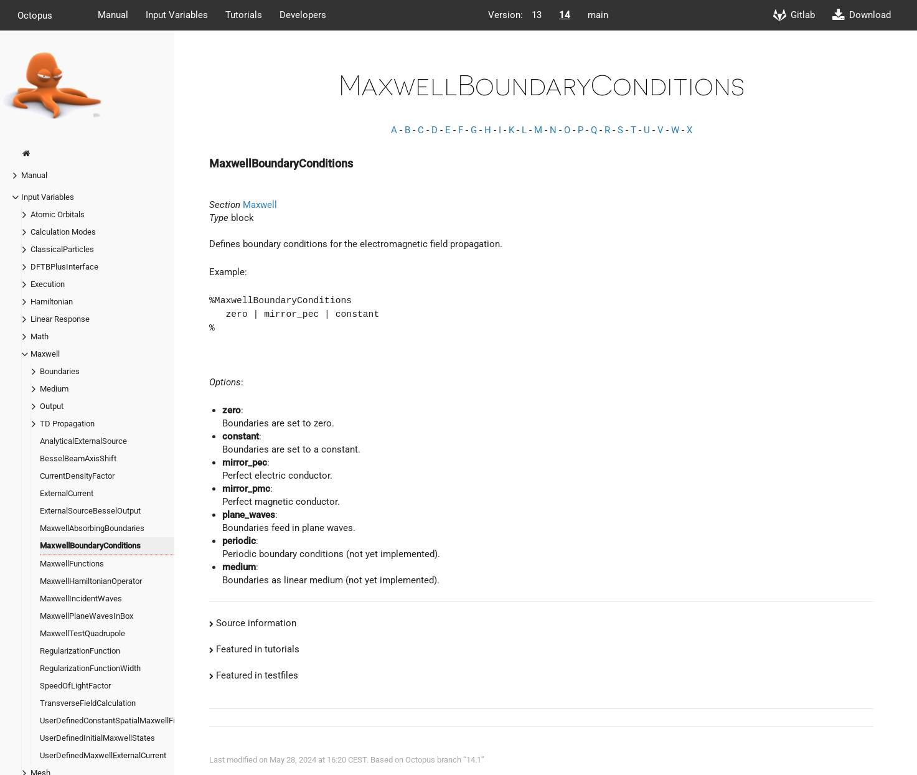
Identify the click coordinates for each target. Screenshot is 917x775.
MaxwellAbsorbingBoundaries (92, 528)
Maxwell (45, 354)
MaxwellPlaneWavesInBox (86, 616)
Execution (48, 284)
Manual (113, 15)
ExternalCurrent (66, 493)
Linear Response (60, 319)
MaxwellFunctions (72, 563)
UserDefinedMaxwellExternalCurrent (103, 755)
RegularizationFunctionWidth (90, 668)
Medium (54, 388)
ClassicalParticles (62, 249)
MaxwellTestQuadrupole (82, 633)
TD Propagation (67, 423)
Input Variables (177, 15)
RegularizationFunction (80, 650)
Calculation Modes (63, 232)
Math (40, 336)
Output (51, 406)
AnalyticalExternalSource (83, 441)
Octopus (34, 15)
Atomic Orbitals (58, 214)
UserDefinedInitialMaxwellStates (97, 738)
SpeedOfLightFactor (75, 685)
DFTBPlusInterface (64, 266)
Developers (303, 15)
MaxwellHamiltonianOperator (91, 581)
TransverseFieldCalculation (88, 703)
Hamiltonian (52, 301)
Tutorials (243, 15)
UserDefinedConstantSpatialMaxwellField (113, 720)
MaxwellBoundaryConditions (90, 545)
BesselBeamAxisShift (78, 458)
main (598, 15)
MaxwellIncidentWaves (81, 598)
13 (537, 15)
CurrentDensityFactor (77, 476)
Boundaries (60, 371)
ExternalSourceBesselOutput (90, 510)
